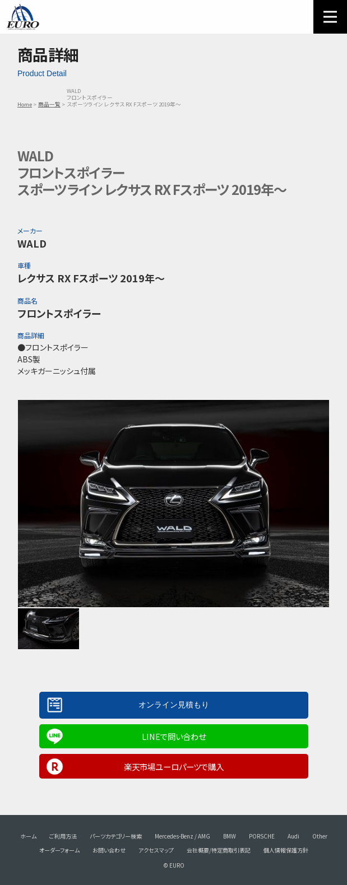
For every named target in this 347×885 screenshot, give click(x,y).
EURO (22, 17)
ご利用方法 (63, 836)
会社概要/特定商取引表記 (219, 850)
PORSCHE (262, 836)
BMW (229, 836)
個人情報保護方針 (285, 850)
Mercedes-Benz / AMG (182, 836)
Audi (293, 836)
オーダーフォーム (59, 850)
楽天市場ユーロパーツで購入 (174, 766)
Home (24, 104)
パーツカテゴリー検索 (116, 836)
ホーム (28, 836)
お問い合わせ (109, 850)
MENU (330, 17)
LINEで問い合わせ (174, 736)
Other (319, 836)
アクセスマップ (156, 850)
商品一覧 (49, 104)
